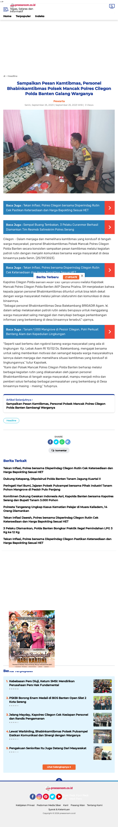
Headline (11, 420)
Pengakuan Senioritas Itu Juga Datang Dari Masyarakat (47, 748)
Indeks (39, 16)
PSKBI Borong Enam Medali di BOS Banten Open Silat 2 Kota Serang (47, 700)
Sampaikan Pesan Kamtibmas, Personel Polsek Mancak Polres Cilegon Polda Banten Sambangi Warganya (55, 405)
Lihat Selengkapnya (59, 767)
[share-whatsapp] (62, 442)
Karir (65, 805)
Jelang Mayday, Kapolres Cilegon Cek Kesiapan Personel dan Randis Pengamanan (48, 716)
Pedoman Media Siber (49, 805)
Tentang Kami (94, 805)
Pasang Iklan (78, 805)
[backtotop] (59, 781)
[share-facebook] (50, 442)
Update (71, 277)
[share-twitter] (56, 442)
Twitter (54, 798)
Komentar (59, 450)
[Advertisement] (59, 45)
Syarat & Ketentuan (59, 809)
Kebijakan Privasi (25, 805)
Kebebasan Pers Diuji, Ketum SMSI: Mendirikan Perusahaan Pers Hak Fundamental (42, 683)
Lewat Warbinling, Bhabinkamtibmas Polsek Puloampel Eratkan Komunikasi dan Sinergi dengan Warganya (48, 733)
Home (7, 16)
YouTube (61, 798)
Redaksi (87, 795)
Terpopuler (23, 16)
